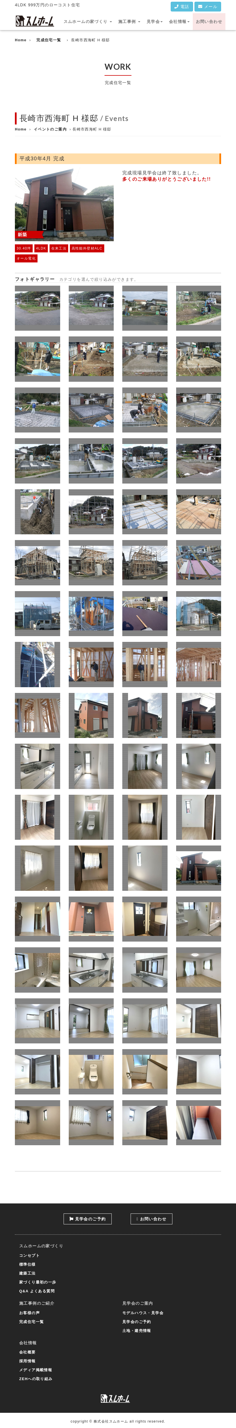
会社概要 (27, 1352)
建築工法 (27, 1273)
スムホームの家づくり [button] (88, 21)
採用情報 (27, 1361)
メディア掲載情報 (35, 1370)
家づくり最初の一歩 (37, 1282)
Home (21, 40)
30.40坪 (24, 248)
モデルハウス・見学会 (143, 1313)
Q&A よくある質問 (37, 1291)
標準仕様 (27, 1264)
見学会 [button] (155, 21)
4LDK (41, 248)
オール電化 (26, 258)
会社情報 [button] (179, 21)
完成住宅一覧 (48, 40)
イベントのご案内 (50, 129)
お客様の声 (29, 1313)
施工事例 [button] (129, 21)
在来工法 (59, 248)
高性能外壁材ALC (87, 248)
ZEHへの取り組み (36, 1379)
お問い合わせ (209, 21)
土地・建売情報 (136, 1330)
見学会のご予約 (88, 1219)
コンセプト (29, 1255)
